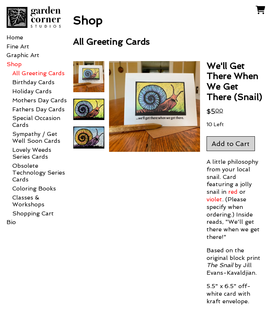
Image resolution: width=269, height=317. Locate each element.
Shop (14, 64)
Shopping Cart (33, 213)
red (233, 191)
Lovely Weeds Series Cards (31, 153)
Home (14, 37)
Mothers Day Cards (39, 100)
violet (214, 199)
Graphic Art (22, 55)
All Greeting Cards (38, 73)
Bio (11, 222)
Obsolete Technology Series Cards (38, 172)
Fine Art (17, 46)
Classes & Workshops (28, 201)
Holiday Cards (32, 91)
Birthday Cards (33, 82)
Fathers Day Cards (38, 109)
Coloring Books (34, 188)
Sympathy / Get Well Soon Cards (36, 137)
